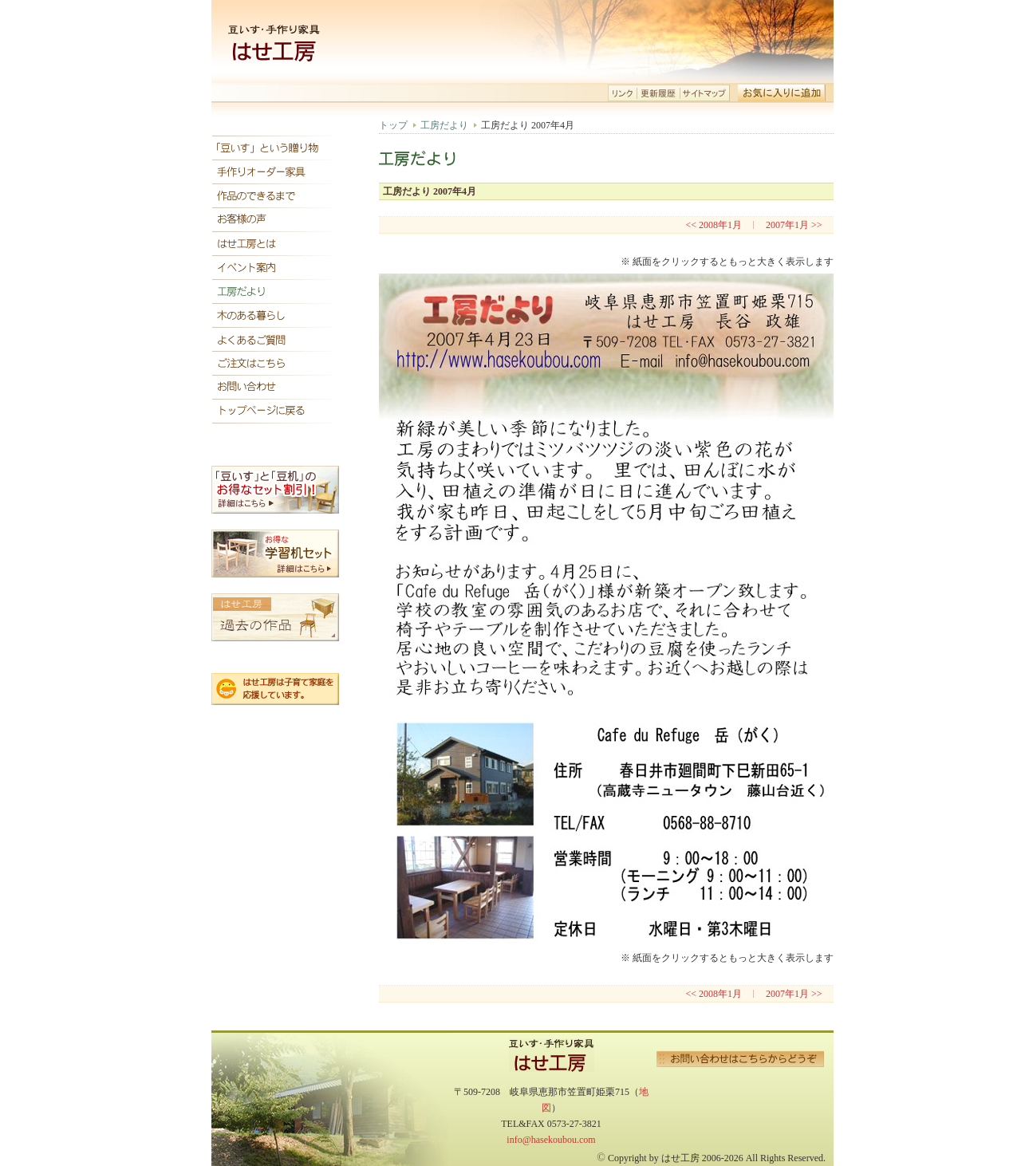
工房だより (444, 125)
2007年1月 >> (794, 224)
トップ (393, 125)
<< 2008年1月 (713, 224)
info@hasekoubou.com (551, 1139)
